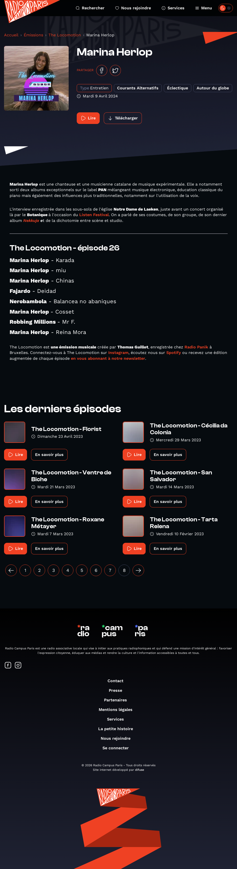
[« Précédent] (11, 570)
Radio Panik (196, 347)
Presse (118, 690)
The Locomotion (64, 35)
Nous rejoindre (133, 8)
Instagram (118, 352)
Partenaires (118, 700)
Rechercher (90, 8)
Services (173, 8)
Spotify (173, 352)
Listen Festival (94, 214)
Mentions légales (118, 709)
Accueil (11, 35)
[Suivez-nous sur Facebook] (8, 665)
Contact (118, 680)
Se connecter (118, 748)
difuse (139, 770)
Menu (203, 8)
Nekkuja (31, 220)
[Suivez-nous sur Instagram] (18, 665)
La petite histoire (118, 728)
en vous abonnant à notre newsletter (108, 358)
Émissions (33, 35)
